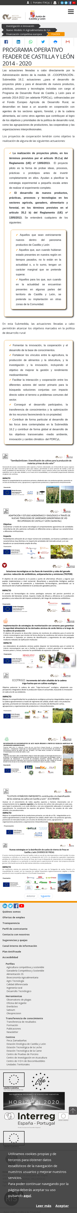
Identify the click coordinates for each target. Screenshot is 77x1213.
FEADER (55, 34)
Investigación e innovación (20, 26)
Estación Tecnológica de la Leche (24, 1047)
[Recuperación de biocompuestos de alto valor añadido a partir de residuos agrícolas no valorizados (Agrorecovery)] (38, 755)
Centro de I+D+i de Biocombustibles (26, 1061)
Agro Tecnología (15, 980)
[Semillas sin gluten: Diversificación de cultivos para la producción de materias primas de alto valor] (38, 478)
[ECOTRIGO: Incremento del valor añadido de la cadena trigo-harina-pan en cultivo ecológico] (38, 697)
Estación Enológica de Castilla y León (26, 1043)
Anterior (31, 896)
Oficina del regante (16, 1003)
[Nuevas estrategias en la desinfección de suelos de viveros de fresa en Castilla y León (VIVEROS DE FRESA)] (38, 866)
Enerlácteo (12, 1006)
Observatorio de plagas (19, 999)
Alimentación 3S (15, 974)
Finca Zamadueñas (17, 1040)
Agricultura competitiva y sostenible (25, 967)
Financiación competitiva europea (24, 34)
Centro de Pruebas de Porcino (22, 1054)
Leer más (43, 1206)
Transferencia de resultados (21, 1021)
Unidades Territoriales (18, 1064)
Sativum (11, 1009)
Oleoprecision (14, 1013)
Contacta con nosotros (16, 934)
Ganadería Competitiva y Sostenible (25, 970)
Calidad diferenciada (17, 984)
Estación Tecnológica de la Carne (24, 1050)
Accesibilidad (10, 957)
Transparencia (11, 923)
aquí (27, 1195)
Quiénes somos (11, 911)
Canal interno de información (19, 945)
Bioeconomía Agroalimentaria (22, 977)
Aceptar (62, 1206)
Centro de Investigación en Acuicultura (27, 1057)
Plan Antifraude (11, 951)
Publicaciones (14, 1028)
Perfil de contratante (14, 928)
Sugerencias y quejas (14, 940)
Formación (12, 1025)
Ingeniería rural (14, 987)
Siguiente (45, 896)
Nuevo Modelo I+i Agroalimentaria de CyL (28, 30)
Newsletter (12, 1032)
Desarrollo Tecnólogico (19, 991)
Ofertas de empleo (13, 917)
